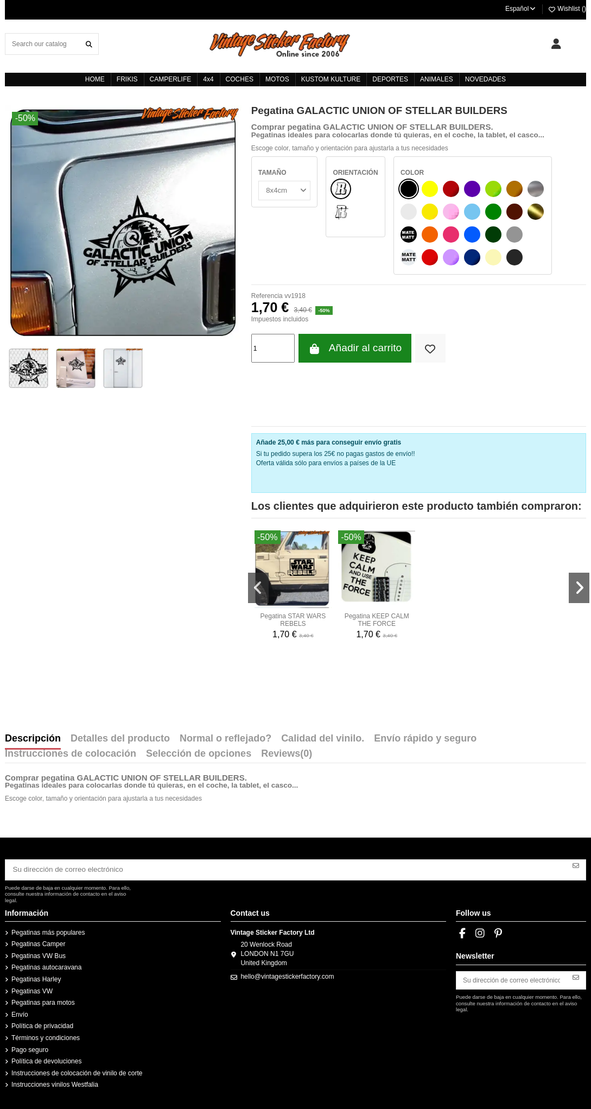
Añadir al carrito (355, 348)
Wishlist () (567, 8)
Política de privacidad (42, 1024)
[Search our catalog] (89, 43)
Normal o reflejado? (225, 739)
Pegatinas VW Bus (38, 954)
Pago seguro (29, 1047)
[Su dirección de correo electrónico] (286, 868)
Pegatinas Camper (38, 942)
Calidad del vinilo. (322, 739)
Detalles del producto (120, 739)
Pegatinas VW (32, 989)
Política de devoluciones (46, 1059)
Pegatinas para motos (43, 1000)
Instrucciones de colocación (70, 754)
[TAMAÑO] (283, 189)
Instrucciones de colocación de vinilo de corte (76, 1071)
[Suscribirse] (576, 865)
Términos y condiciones (45, 1036)
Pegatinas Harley (36, 977)
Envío (19, 1012)
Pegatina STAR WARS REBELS (293, 620)
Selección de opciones (198, 754)
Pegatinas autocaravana (46, 965)
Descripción (33, 739)
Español (521, 8)
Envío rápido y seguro (425, 739)
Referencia (267, 296)
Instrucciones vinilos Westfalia (54, 1082)
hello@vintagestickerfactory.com (287, 975)
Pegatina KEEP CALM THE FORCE (377, 620)
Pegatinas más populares (48, 930)
